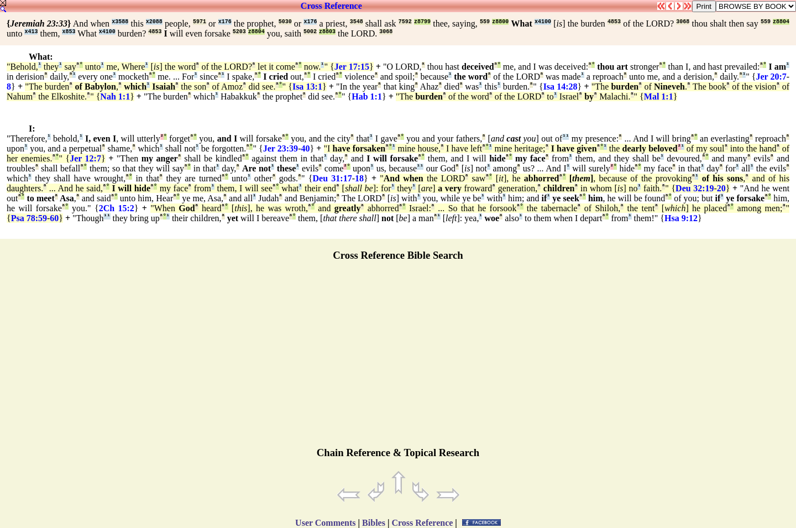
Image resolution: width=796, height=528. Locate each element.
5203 (239, 32)
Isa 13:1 (307, 86)
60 (54, 218)
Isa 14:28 (560, 86)
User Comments (325, 522)
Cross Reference (331, 6)
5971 (199, 22)
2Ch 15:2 (116, 208)
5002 (310, 32)
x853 (68, 32)
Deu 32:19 (694, 188)
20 (721, 188)
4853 (614, 22)
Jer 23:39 (280, 148)
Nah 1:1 (115, 96)
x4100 (543, 22)
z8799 (422, 22)
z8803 (327, 32)
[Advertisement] (398, 358)
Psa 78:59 (29, 218)
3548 (356, 22)
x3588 (120, 22)
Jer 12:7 (85, 158)
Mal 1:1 (658, 96)
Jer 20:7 (771, 76)
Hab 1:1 (367, 96)
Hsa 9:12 (681, 218)
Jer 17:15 (351, 66)
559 (485, 22)
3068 (682, 22)
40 (305, 148)
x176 (225, 22)
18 (359, 178)
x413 (31, 32)
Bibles (373, 522)
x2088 (154, 22)
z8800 (500, 22)
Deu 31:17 (332, 178)
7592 (405, 22)
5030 (285, 22)
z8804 (781, 22)
